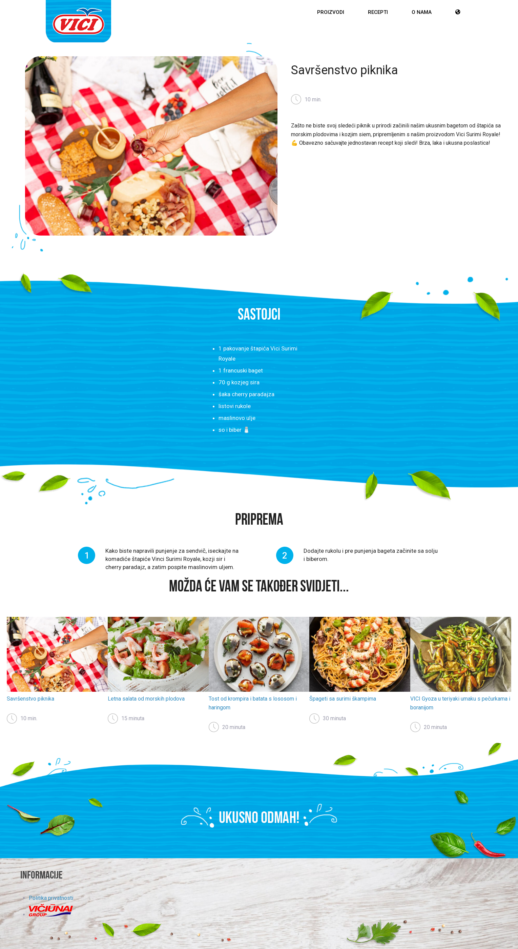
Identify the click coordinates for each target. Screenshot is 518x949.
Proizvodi (330, 12)
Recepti (378, 12)
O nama (422, 12)
